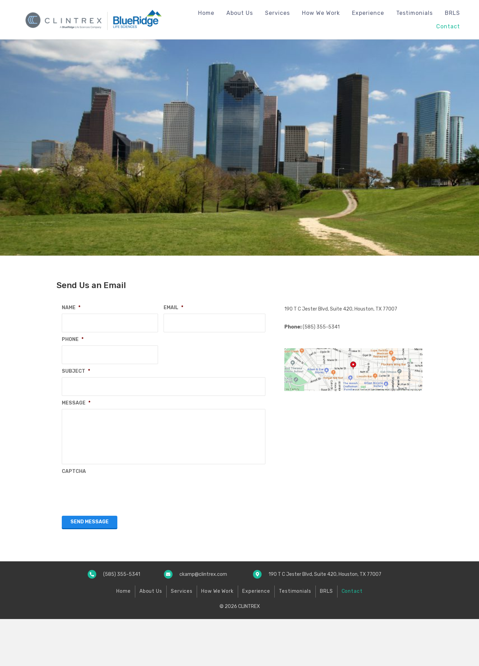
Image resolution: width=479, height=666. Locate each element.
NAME (71, 308)
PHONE (73, 337)
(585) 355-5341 (321, 327)
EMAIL (173, 308)
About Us (150, 638)
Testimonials (295, 638)
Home (123, 638)
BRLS (326, 638)
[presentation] (114, 538)
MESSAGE (76, 395)
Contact (352, 638)
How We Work (217, 638)
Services (182, 638)
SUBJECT (76, 366)
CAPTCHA (74, 518)
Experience (256, 638)
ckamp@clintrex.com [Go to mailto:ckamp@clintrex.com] (203, 621)
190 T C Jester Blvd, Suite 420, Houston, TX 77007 (340, 309)
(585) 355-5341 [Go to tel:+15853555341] (121, 621)
